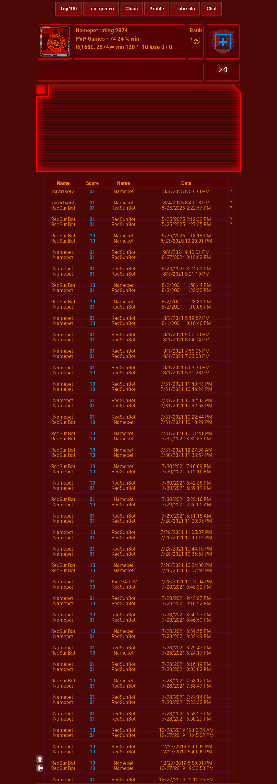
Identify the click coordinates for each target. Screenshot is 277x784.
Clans (132, 9)
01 (92, 191)
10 (92, 236)
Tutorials (185, 9)
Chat (211, 9)
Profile (156, 9)
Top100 (68, 9)
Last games (101, 9)
